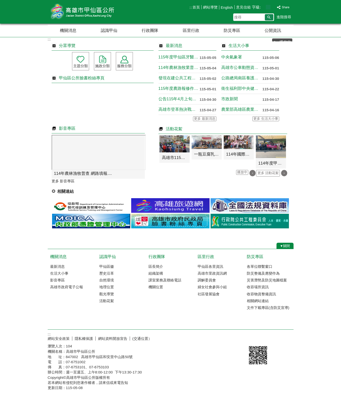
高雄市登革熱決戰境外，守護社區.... (179, 109)
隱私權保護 (84, 338)
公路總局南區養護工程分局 (241, 78)
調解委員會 (207, 280)
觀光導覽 (106, 294)
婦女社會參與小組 (212, 287)
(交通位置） (142, 338)
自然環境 (106, 280)
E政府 (252, 337)
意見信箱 (243, 7)
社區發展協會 (209, 294)
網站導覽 (210, 7)
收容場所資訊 (258, 287)
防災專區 (232, 30)
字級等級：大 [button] (273, 7)
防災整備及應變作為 (263, 273)
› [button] (284, 173)
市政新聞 (229, 99)
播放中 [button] (242, 172)
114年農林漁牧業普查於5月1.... (179, 67)
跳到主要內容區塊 (2, 2)
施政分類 (102, 66)
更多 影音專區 (63, 181)
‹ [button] (252, 173)
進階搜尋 (283, 17)
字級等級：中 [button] (268, 7)
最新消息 (57, 266)
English (227, 7)
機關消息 (68, 30)
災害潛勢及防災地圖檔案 (267, 280)
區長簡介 (155, 266)
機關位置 (155, 287)
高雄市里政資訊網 (212, 273)
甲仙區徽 (106, 266)
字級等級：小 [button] (263, 7)
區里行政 (191, 30)
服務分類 (124, 66)
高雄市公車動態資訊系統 (241, 67)
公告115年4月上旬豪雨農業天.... (179, 99)
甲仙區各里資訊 (210, 266)
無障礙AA (275, 338)
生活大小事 (59, 273)
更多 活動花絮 (268, 173)
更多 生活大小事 (265, 119)
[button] (269, 17)
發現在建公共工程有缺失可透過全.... (179, 78)
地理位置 (106, 287)
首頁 (196, 7)
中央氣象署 (231, 57)
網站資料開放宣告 (112, 338)
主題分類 (80, 66)
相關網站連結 (258, 301)
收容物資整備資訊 (261, 294)
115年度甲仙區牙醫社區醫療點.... (179, 57)
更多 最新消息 (204, 119)
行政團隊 (150, 30)
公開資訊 (273, 30)
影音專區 (57, 280)
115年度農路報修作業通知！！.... (179, 88)
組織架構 (155, 273)
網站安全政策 (59, 338)
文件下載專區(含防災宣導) (268, 308)
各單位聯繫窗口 (259, 266)
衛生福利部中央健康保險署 (241, 88)
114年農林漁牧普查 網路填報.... (83, 173)
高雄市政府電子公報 (66, 287)
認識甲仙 (109, 30)
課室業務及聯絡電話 (164, 280)
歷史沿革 (106, 273)
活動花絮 (106, 301)
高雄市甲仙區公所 (89, 12)
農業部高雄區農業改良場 (241, 109)
